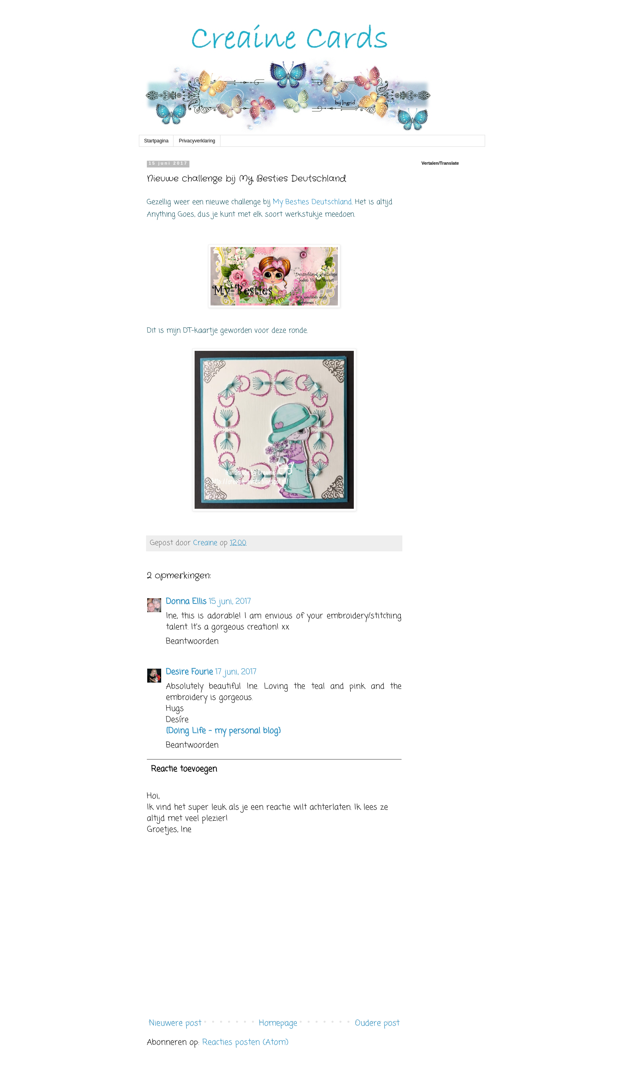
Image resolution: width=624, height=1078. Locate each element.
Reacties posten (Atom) (245, 1042)
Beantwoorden (192, 641)
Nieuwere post (175, 1023)
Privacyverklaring (197, 141)
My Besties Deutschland (312, 202)
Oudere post (377, 1023)
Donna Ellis (186, 601)
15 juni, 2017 (230, 601)
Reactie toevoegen (184, 769)
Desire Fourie (189, 672)
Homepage (278, 1023)
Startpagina (156, 141)
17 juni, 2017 (236, 672)
